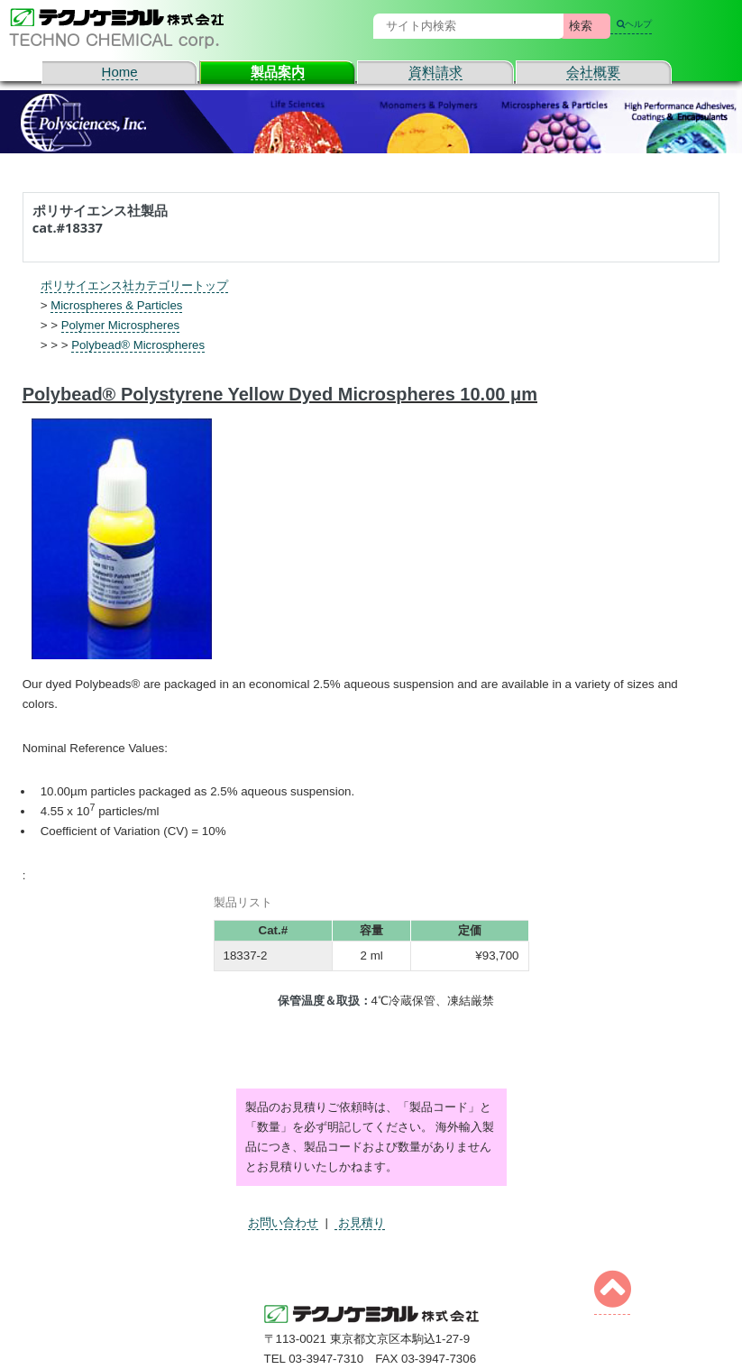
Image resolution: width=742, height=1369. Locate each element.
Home (120, 71)
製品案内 (278, 71)
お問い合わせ (283, 1222)
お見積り (359, 1222)
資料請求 (435, 71)
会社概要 (593, 71)
